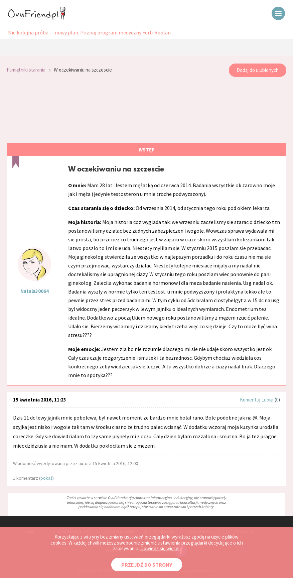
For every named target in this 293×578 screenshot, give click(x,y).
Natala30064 (34, 291)
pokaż (46, 478)
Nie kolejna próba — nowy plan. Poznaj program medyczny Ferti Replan (89, 32)
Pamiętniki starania (26, 70)
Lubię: (268, 399)
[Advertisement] (146, 110)
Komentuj (250, 399)
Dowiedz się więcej (159, 548)
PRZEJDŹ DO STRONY (146, 564)
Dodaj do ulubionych (258, 70)
